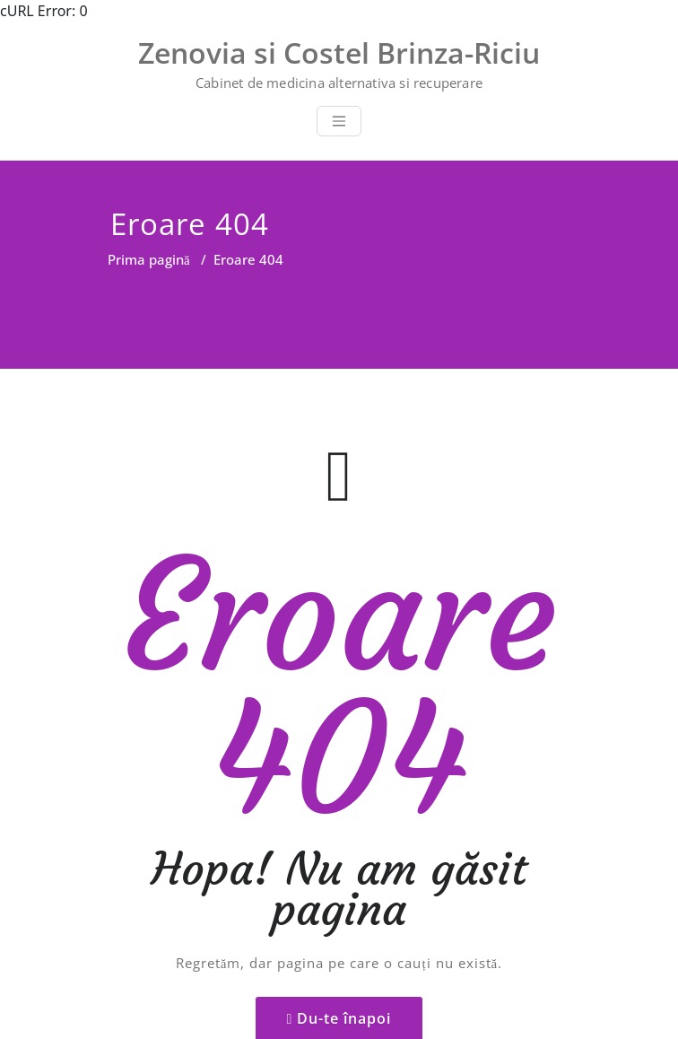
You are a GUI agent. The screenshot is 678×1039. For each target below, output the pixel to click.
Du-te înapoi (344, 939)
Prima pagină (149, 259)
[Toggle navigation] (339, 121)
